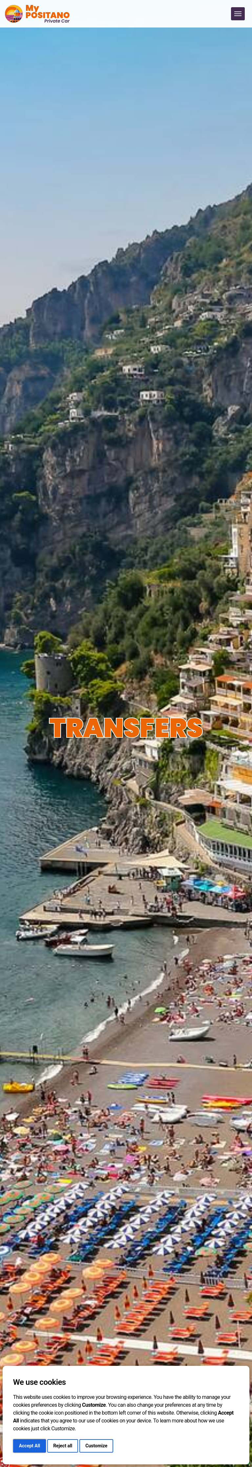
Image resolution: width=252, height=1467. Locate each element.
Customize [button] (96, 1445)
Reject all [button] (62, 1445)
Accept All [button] (29, 1445)
